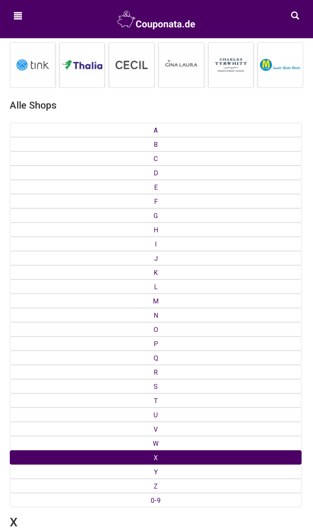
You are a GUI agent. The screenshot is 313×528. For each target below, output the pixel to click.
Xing (15, 179)
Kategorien (156, 352)
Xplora (18, 195)
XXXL (220, 179)
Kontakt (156, 391)
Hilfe (156, 412)
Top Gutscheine (157, 331)
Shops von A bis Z (156, 341)
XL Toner (21, 187)
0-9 (296, 130)
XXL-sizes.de (230, 171)
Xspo (118, 187)
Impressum (156, 402)
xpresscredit (127, 179)
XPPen (120, 171)
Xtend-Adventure (134, 195)
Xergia (18, 171)
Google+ (156, 450)
